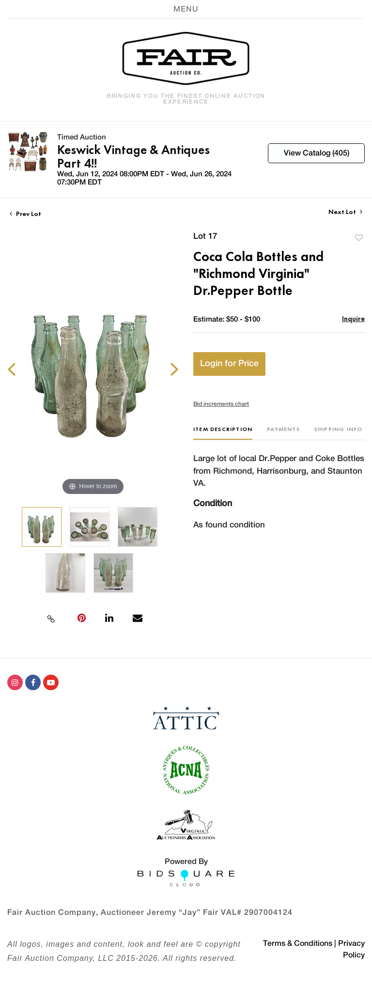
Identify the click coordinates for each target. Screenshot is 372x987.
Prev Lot (25, 213)
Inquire (353, 318)
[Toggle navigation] (186, 9)
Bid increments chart (221, 404)
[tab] (222, 433)
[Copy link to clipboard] (51, 618)
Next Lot (345, 212)
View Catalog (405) (316, 153)
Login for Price (229, 363)
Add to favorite (359, 237)
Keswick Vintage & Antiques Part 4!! (133, 156)
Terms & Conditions (297, 943)
